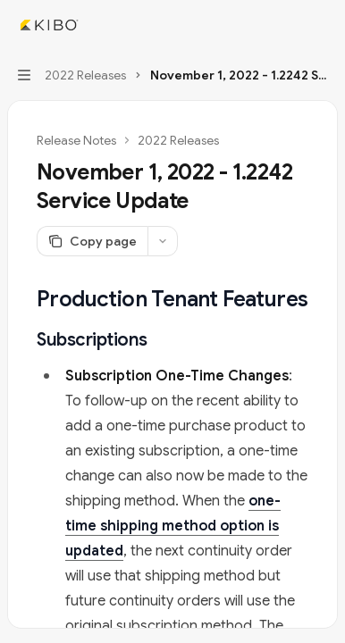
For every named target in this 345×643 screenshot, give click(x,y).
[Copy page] (92, 241)
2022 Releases (178, 140)
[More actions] (322, 25)
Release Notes (76, 140)
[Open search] (287, 25)
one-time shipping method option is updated (173, 526)
